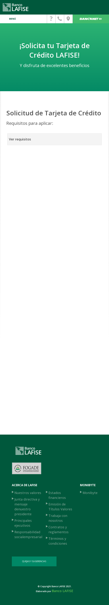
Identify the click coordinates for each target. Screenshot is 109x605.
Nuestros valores (27, 493)
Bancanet (91, 19)
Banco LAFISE (62, 591)
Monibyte (90, 493)
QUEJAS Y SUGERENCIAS (34, 561)
